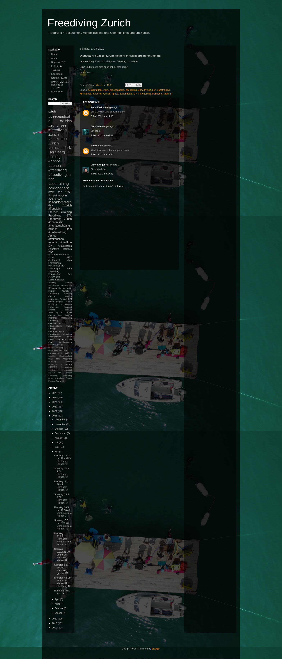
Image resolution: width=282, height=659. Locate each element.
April (57, 599)
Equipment (56, 74)
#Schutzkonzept (55, 353)
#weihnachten (65, 342)
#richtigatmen (54, 336)
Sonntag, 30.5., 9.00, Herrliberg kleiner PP (62, 472)
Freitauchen (54, 263)
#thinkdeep (85, 93)
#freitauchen (56, 239)
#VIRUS (68, 353)
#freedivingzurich (147, 90)
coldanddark (126, 93)
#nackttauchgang (56, 331)
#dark (50, 359)
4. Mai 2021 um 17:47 (102, 173)
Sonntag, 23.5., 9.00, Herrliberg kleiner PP (62, 498)
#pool (51, 257)
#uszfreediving (57, 232)
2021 (55, 415)
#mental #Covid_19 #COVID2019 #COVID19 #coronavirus (60, 364)
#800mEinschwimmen (57, 350)
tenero (69, 301)
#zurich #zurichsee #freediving (60, 125)
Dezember (60, 419)
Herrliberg (157, 93)
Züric (61, 312)
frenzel (68, 312)
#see (69, 336)
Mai (57, 451)
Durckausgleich (56, 279)
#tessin (51, 339)
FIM (70, 299)
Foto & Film (57, 66)
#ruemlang (59, 378)
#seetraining (163, 90)
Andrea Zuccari (60, 309)
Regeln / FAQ (58, 62)
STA (69, 215)
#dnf (69, 268)
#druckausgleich (56, 265)
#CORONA (66, 304)
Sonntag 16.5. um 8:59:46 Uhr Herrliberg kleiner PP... (63, 524)
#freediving (131, 90)
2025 (55, 397)
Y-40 (62, 381)
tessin (64, 285)
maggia (59, 301)
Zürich (53, 143)
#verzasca (61, 339)
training (168, 93)
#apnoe (54, 161)
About (54, 58)
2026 (55, 393)
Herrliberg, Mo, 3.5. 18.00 (62, 592)
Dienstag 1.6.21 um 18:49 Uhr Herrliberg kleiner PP (62, 459)
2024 (55, 402)
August (59, 438)
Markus (95, 145)
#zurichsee (55, 198)
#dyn (50, 251)
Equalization (54, 274)
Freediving (145, 93)
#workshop (53, 307)
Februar (59, 608)
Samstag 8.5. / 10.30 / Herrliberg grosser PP (61, 569)
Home (54, 54)
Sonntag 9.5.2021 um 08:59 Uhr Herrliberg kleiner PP (62, 554)
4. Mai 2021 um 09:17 (102, 135)
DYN (69, 229)
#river (50, 378)
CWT (136, 93)
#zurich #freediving (60, 207)
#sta (69, 260)
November (60, 424)
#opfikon (51, 370)
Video (51, 301)
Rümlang (52, 288)
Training (55, 70)
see (60, 191)
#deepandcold (117, 90)
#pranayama (54, 334)
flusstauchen (54, 285)
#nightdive (53, 249)
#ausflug (51, 356)
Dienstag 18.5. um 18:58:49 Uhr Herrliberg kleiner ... (63, 511)
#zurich (106, 93)
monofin (53, 242)
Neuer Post (57, 91)
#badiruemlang (65, 356)
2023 (55, 406)
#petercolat (54, 260)
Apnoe (115, 93)
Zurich (53, 134)
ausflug (52, 282)
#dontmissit (55, 222)
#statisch (67, 249)
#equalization (65, 246)
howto (120, 186)
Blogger (156, 648)
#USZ (69, 257)
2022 (55, 411)
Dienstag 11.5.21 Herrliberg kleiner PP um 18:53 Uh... (62, 539)
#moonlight (54, 268)
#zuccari (68, 307)
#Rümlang (53, 271)
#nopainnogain (57, 195)
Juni (57, 447)
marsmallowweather (58, 254)
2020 (55, 618)
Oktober (59, 428)
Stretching (53, 312)
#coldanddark (95, 90)
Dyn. (51, 245)
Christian (96, 126)
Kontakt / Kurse (59, 78)
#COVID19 (54, 277)
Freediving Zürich (60, 218)
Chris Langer (98, 164)
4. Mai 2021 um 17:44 (102, 154)
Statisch (53, 212)
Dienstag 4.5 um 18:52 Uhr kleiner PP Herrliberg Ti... (63, 581)
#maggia (52, 328)
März (58, 603)
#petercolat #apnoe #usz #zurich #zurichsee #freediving (60, 373)
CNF (69, 285)
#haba (69, 326)
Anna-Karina (97, 107)
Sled (57, 381)
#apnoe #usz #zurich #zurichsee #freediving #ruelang (60, 291)
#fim (58, 359)
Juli (57, 442)
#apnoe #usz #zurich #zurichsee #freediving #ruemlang (60, 318)
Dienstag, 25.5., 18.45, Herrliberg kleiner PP (62, 485)
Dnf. (69, 274)
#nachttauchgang (59, 225)
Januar (59, 613)
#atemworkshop (55, 323)
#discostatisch (55, 326)
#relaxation (67, 334)
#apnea (54, 165)
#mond (63, 299)
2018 (55, 627)
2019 (55, 623)
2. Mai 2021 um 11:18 (102, 116)
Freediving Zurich (89, 23)
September (61, 433)
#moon (68, 282)
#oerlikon (66, 242)
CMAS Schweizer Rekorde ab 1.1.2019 (60, 85)
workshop (52, 304)
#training (97, 93)
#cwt (105, 90)
